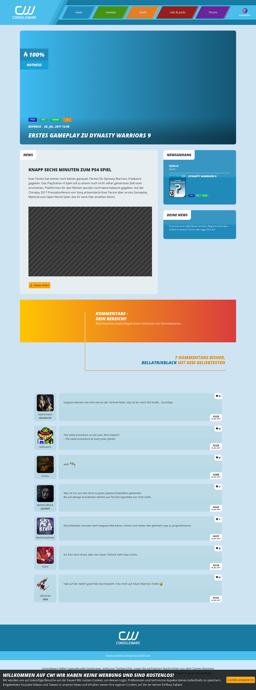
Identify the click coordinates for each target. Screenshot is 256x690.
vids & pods (177, 12)
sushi (142, 12)
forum (213, 12)
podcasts (136, 656)
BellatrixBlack (159, 362)
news (78, 12)
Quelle (172, 169)
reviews (111, 12)
